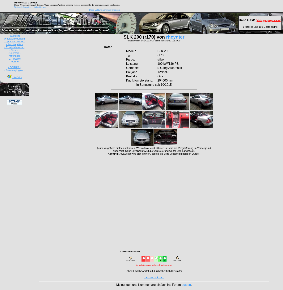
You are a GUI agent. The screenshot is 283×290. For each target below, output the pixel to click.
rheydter (175, 37)
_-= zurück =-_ (154, 277)
